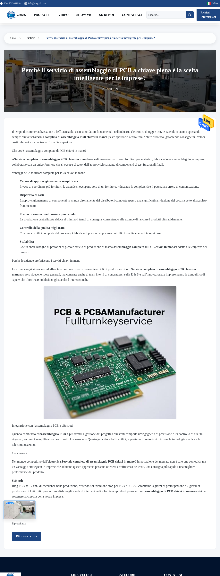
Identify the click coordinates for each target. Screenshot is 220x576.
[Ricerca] (166, 15)
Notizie (31, 38)
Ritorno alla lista (26, 536)
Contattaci (132, 14)
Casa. (21, 14)
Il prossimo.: (19, 523)
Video (63, 14)
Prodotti (42, 14)
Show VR (83, 14)
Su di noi (106, 14)
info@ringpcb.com (37, 3)
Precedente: (18, 516)
